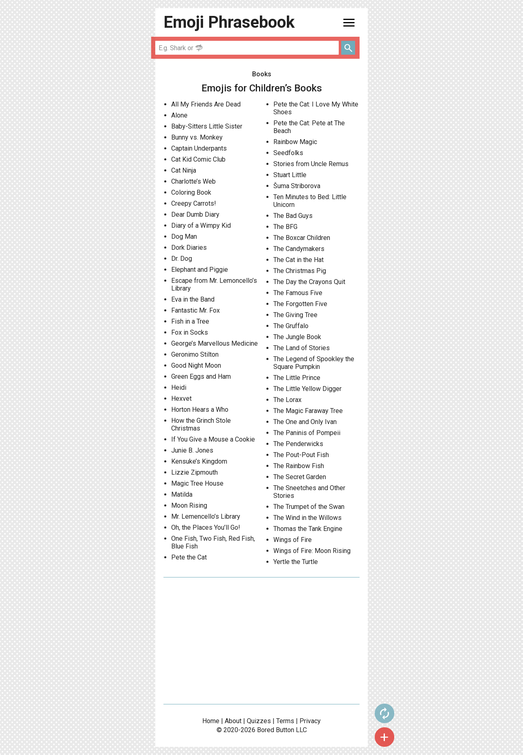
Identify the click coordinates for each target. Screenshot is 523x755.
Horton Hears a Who (199, 409)
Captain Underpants (199, 148)
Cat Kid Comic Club (198, 159)
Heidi (178, 387)
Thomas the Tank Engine (307, 529)
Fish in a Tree (190, 321)
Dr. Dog (181, 258)
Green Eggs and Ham (201, 376)
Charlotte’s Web (193, 181)
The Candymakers (298, 249)
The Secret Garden (299, 477)
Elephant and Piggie (199, 269)
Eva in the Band (193, 299)
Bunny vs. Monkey (197, 137)
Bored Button (275, 730)
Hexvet (181, 398)
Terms (285, 721)
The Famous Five (297, 293)
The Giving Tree (295, 315)
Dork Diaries (189, 247)
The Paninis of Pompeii (306, 433)
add (384, 737)
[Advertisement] (261, 641)
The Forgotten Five (300, 304)
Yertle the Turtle (295, 562)
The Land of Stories (301, 348)
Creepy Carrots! (193, 203)
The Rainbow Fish (298, 466)
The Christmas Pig (299, 271)
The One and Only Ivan (305, 422)
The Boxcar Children (301, 238)
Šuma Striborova (296, 186)
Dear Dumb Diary (195, 214)
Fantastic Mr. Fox (195, 310)
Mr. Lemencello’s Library (205, 516)
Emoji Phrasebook (229, 22)
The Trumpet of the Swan (308, 507)
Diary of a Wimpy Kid (201, 225)
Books (261, 74)
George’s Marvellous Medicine (214, 343)
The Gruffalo (290, 326)
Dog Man (184, 236)
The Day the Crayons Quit (309, 282)
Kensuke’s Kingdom (199, 461)
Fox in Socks (189, 332)
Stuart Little (289, 175)
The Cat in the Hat (298, 260)
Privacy (310, 721)
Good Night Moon (196, 365)
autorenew (384, 713)
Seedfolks (288, 153)
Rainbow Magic (295, 142)
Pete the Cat (189, 557)
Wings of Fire (292, 540)
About (233, 721)
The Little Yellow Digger (307, 389)
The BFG (285, 227)
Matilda (181, 494)
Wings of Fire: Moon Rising (312, 551)
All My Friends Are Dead (206, 104)
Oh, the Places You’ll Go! (205, 527)
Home (210, 721)
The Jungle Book (297, 337)
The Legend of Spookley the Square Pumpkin (313, 363)
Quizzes (259, 721)
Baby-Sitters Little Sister (206, 126)
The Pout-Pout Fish (301, 455)
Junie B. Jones (192, 450)
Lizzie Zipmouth (194, 472)
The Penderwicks (298, 444)
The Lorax (287, 400)
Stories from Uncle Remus (311, 164)
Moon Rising (189, 505)
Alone (179, 115)
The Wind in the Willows (307, 518)
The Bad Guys (293, 216)
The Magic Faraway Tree (308, 411)
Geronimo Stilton (195, 354)
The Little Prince (296, 378)
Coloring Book (191, 192)
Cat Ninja (183, 170)
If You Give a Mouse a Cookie (213, 439)
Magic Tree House (197, 483)
